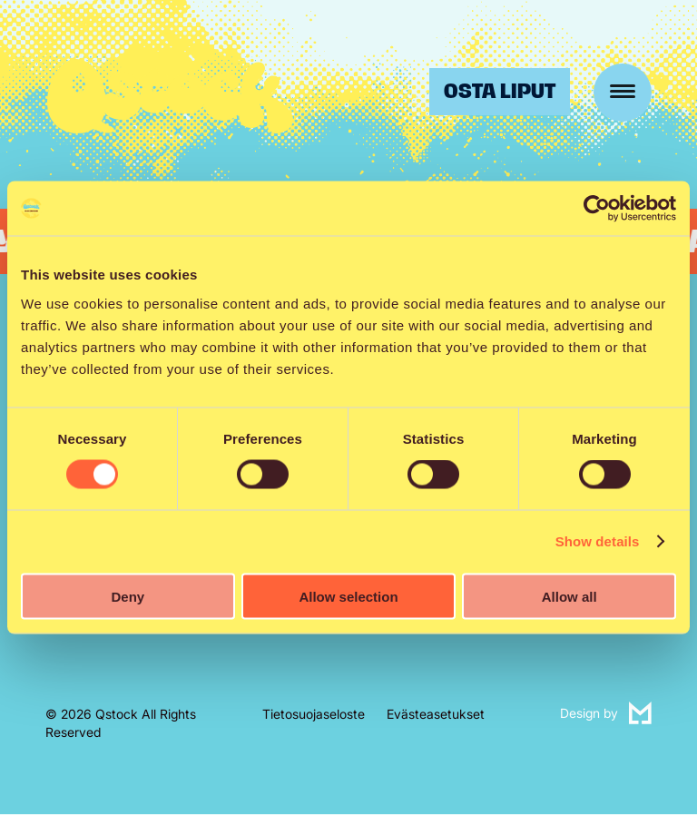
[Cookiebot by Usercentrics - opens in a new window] (596, 208)
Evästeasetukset (436, 714)
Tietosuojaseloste (313, 714)
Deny (127, 596)
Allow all (569, 596)
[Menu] (623, 93)
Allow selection (348, 596)
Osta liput (499, 91)
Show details (597, 541)
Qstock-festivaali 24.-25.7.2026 (170, 96)
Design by (606, 713)
